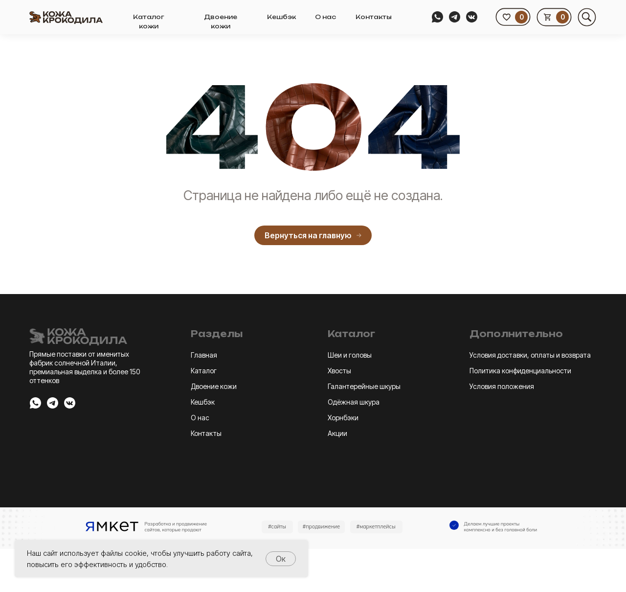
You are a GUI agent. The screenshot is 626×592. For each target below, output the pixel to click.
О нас (325, 17)
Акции (337, 433)
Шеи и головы (350, 355)
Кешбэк (281, 17)
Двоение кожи (214, 386)
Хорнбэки (343, 417)
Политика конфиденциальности (520, 370)
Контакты (374, 17)
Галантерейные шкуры (364, 386)
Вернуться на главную (313, 235)
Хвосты (339, 370)
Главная (204, 355)
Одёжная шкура (354, 402)
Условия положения (502, 386)
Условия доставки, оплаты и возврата (530, 355)
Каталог (204, 370)
